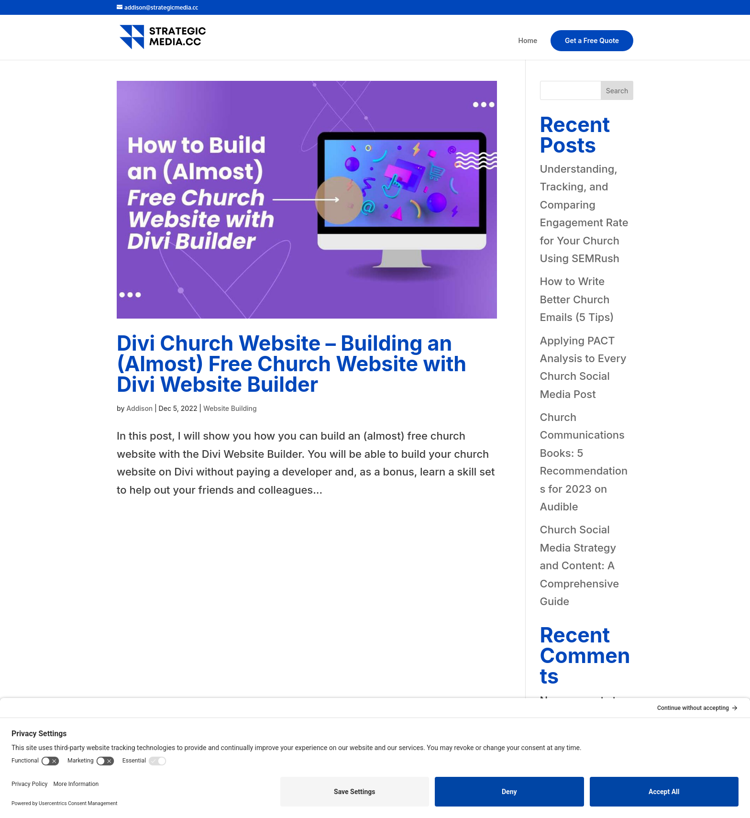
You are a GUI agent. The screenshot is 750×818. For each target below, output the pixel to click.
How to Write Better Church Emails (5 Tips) (577, 299)
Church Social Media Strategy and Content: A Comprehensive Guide (579, 565)
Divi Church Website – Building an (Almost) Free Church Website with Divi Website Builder (291, 364)
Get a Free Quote (592, 40)
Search (617, 91)
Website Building (230, 408)
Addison (139, 408)
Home (528, 40)
